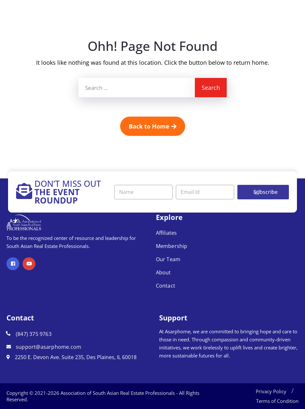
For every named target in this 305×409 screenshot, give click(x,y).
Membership (171, 246)
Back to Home (152, 126)
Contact (165, 285)
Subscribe (265, 191)
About (163, 272)
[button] (292, 391)
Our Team (168, 259)
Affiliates (166, 232)
